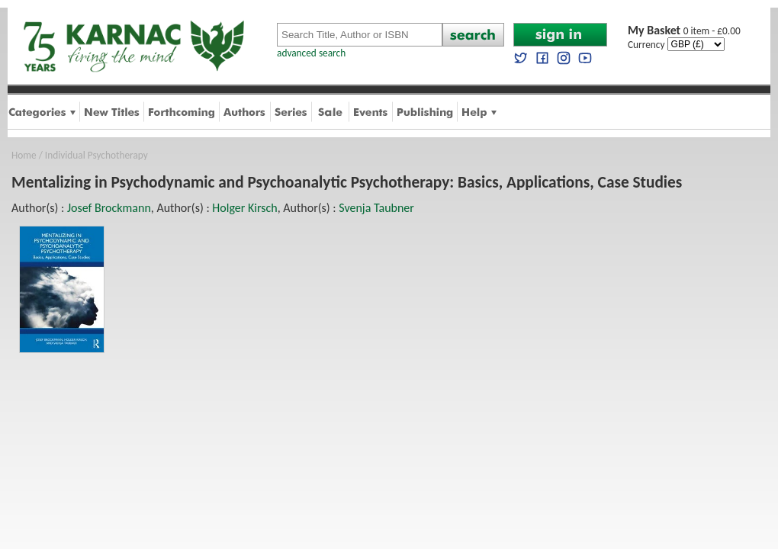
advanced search (311, 53)
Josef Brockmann (109, 208)
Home (24, 155)
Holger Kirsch (244, 208)
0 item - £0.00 (684, 30)
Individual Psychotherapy (96, 155)
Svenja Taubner (376, 208)
